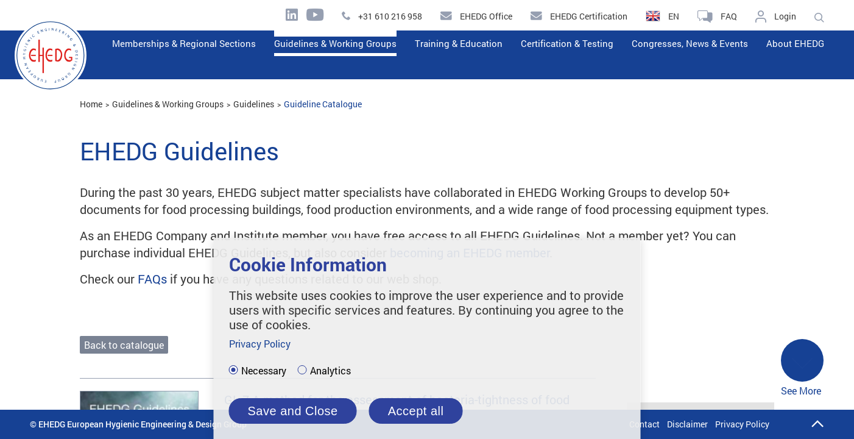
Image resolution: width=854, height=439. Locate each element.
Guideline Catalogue (323, 104)
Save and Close (293, 411)
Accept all (416, 411)
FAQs (152, 279)
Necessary (263, 370)
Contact (644, 424)
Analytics (330, 370)
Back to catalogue (124, 344)
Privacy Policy (742, 424)
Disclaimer (687, 424)
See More (802, 368)
